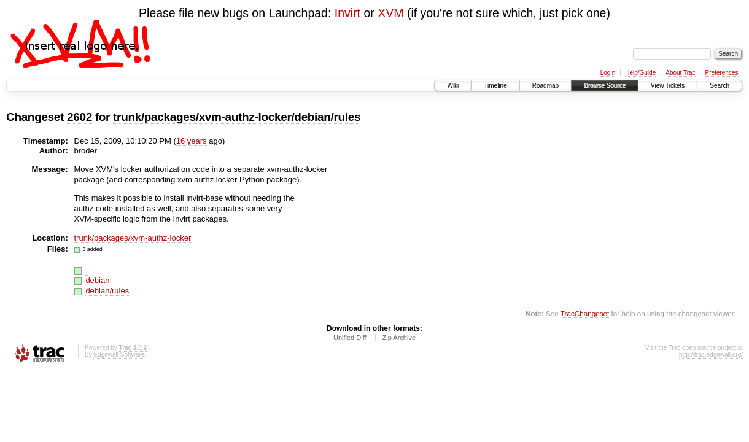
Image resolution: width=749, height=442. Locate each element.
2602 (79, 116)
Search (719, 85)
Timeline (495, 85)
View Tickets (668, 85)
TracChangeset (585, 313)
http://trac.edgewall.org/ (711, 354)
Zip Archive (399, 337)
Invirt (347, 13)
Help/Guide (640, 72)
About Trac (680, 72)
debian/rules (107, 290)
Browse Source (605, 85)
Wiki (453, 85)
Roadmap (545, 85)
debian (97, 280)
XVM (390, 13)
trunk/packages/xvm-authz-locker (133, 237)
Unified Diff (350, 337)
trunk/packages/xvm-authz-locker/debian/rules (236, 116)
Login (607, 72)
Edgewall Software (118, 354)
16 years (191, 140)
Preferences (722, 72)
